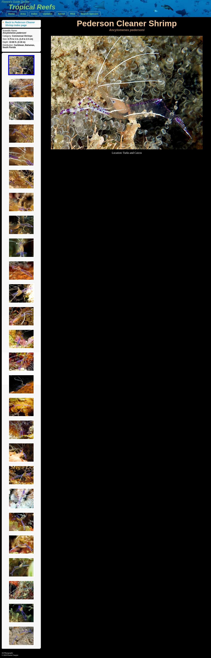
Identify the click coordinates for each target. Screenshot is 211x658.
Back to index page (20, 24)
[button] (11, 14)
